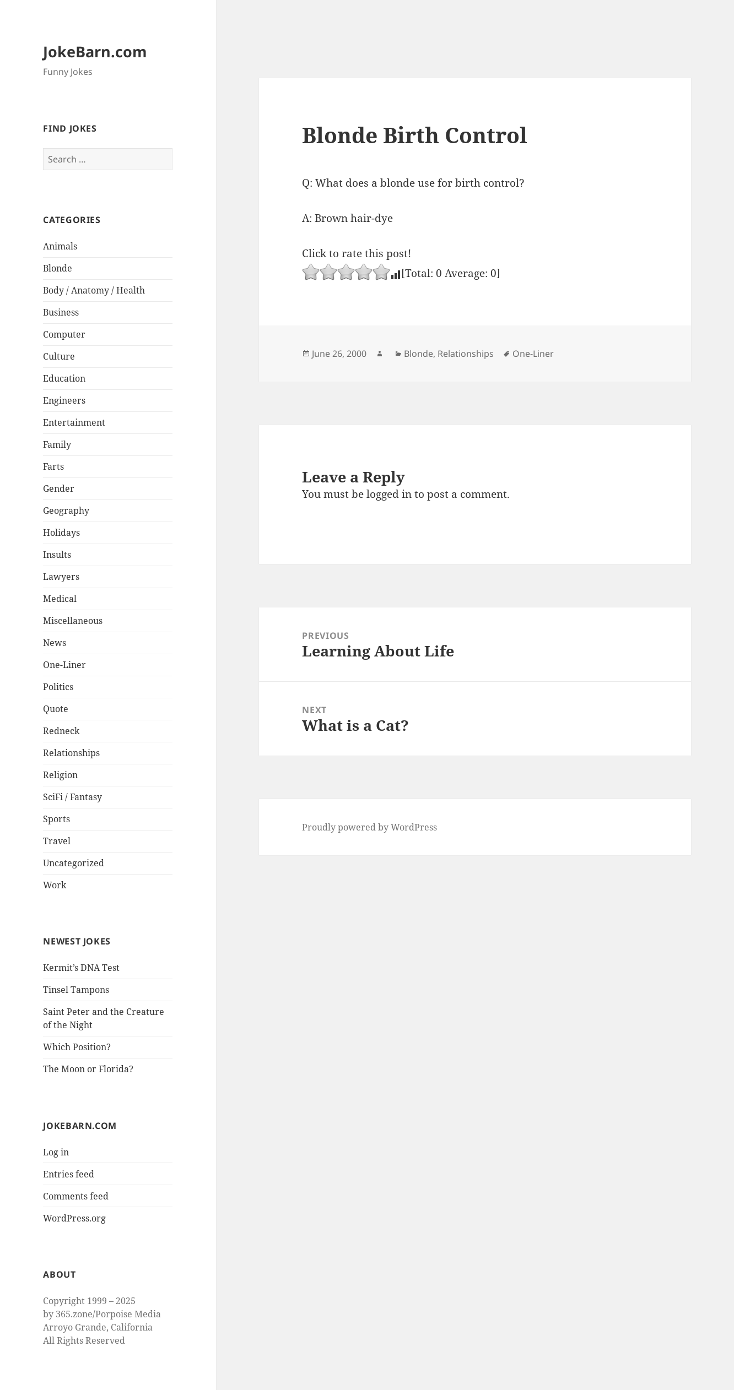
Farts (53, 466)
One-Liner (64, 665)
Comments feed (76, 1196)
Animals (60, 246)
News (54, 643)
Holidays (61, 532)
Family (57, 444)
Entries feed (68, 1174)
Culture (59, 356)
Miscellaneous (72, 621)
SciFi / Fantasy (72, 797)
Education (64, 378)
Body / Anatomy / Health (94, 290)
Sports (56, 819)
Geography (66, 510)
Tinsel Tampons (76, 990)
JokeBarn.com (95, 51)
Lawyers (61, 577)
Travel (57, 841)
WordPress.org (74, 1218)
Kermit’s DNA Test (81, 968)
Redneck (61, 731)
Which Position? (77, 1047)
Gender (58, 488)
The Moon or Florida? (88, 1069)
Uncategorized (73, 863)
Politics (58, 687)
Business (61, 312)
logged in (389, 494)
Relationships (71, 753)
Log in (56, 1152)
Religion (60, 775)
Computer (64, 334)
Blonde (57, 268)
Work (54, 885)
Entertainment (74, 422)
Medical (60, 599)
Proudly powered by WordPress (369, 827)
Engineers (64, 400)
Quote (55, 709)
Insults (57, 555)
